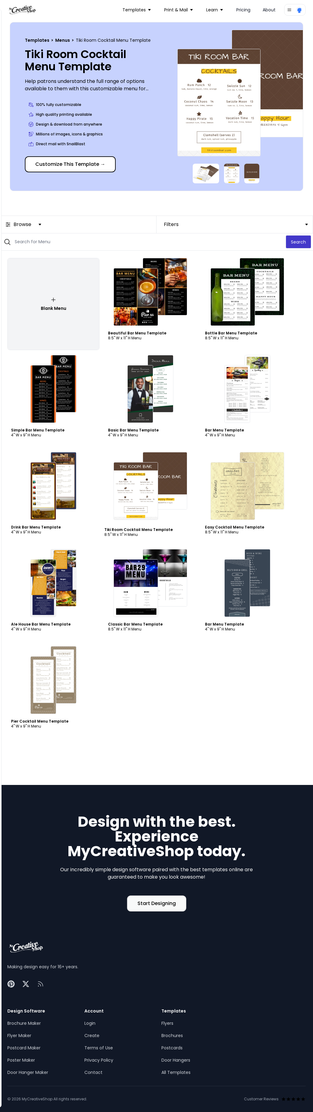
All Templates (176, 1072)
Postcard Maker (24, 1048)
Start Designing (156, 903)
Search (298, 242)
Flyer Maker (19, 1035)
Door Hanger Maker (27, 1072)
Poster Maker (21, 1060)
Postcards (172, 1048)
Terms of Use (98, 1048)
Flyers (167, 1023)
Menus (63, 40)
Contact (93, 1072)
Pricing (243, 10)
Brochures (172, 1035)
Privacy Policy (98, 1060)
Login (89, 1023)
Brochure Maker (24, 1023)
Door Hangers (175, 1060)
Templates (37, 40)
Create (91, 1035)
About (269, 10)
